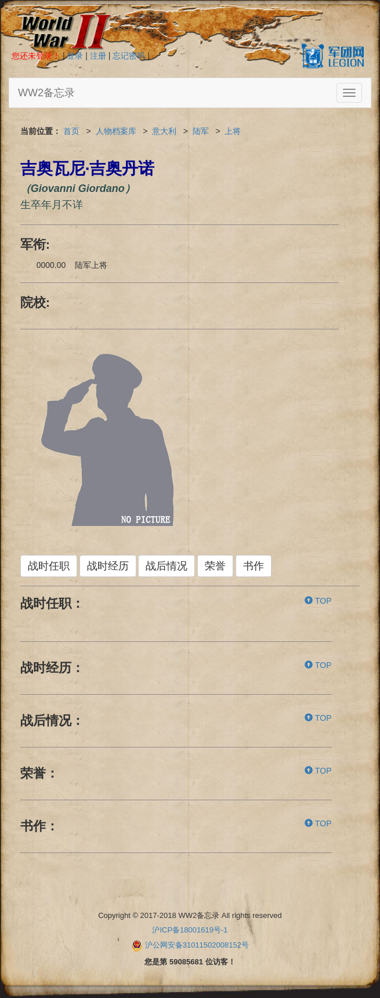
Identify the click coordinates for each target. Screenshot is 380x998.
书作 (253, 566)
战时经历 (108, 566)
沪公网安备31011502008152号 (197, 945)
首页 (71, 131)
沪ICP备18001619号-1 (189, 930)
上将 (233, 131)
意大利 (164, 131)
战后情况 (166, 566)
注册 (98, 55)
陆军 (201, 131)
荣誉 (215, 566)
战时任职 (49, 566)
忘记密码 (129, 55)
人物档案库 (116, 131)
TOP (318, 600)
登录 (75, 55)
